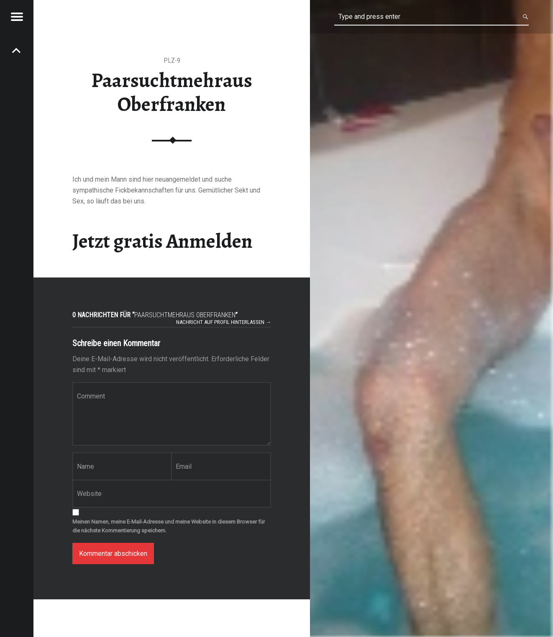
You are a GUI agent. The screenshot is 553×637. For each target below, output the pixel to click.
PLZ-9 (172, 60)
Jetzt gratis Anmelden (162, 241)
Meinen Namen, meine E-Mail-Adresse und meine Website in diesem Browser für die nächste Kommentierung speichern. (168, 526)
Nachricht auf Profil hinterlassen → (223, 322)
